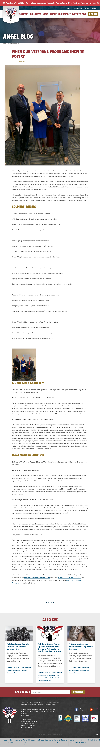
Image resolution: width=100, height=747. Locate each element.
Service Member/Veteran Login (80, 742)
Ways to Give (79, 14)
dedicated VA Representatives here (37, 577)
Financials (31, 740)
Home (4, 43)
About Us (9, 43)
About (53, 14)
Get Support (21, 14)
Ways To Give (25, 742)
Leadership (40, 740)
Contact (90, 740)
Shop (87, 8)
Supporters (49, 740)
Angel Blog (16, 43)
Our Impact (64, 14)
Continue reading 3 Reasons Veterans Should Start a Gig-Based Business (79, 670)
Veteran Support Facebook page (69, 577)
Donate (93, 14)
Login (68, 8)
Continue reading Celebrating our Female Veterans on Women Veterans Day (19, 670)
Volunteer (35, 14)
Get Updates (22, 692)
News (45, 14)
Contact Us (78, 8)
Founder (64, 740)
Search (94, 8)
